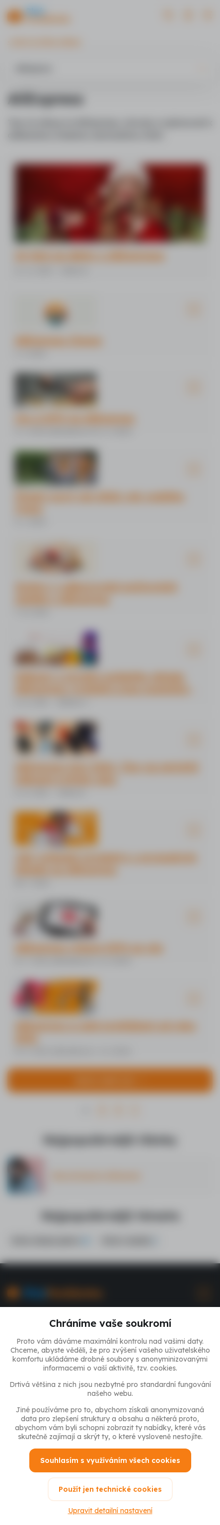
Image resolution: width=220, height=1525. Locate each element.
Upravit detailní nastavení (110, 1510)
